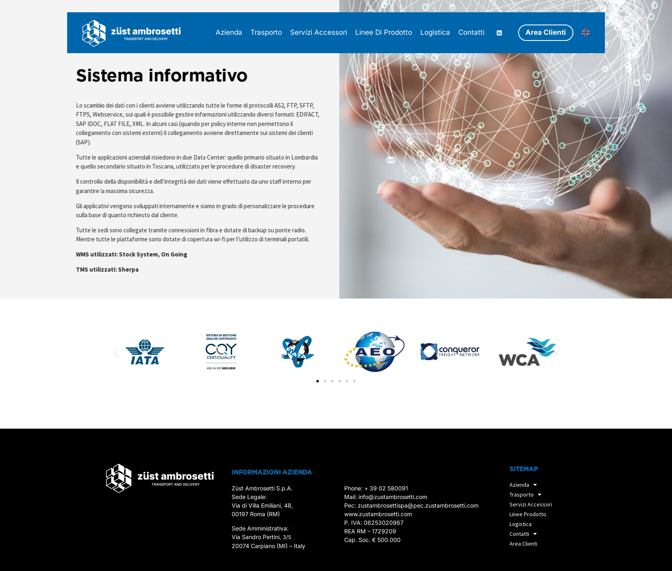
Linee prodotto (528, 514)
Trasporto (528, 494)
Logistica (521, 524)
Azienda (525, 485)
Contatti (525, 534)
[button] (116, 353)
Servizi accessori (531, 504)
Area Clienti (523, 543)
